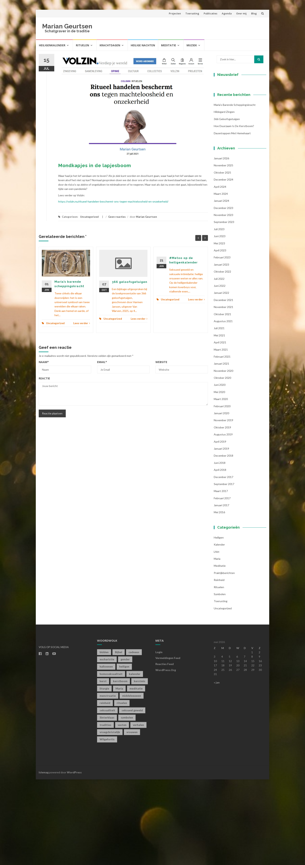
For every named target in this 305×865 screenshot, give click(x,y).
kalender (219, 630)
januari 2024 (221, 286)
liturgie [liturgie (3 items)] (104, 774)
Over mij (241, 13)
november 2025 (223, 251)
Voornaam (227, 126)
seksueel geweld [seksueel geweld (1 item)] (132, 795)
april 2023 (220, 336)
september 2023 (224, 307)
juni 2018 (219, 548)
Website (161, 362)
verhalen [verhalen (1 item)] (138, 810)
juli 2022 (219, 364)
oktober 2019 (222, 512)
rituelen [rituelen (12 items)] (122, 788)
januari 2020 (221, 498)
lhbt (216, 637)
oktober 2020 (222, 463)
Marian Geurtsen (67, 26)
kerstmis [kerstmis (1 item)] (139, 766)
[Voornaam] (238, 132)
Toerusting (192, 13)
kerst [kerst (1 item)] (103, 766)
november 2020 (223, 456)
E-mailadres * (229, 113)
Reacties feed (164, 749)
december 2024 (223, 265)
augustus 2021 (223, 406)
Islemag (44, 857)
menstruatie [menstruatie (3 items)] (108, 781)
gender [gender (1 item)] (125, 745)
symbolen (220, 679)
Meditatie (168, 45)
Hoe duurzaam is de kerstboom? (234, 211)
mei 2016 (219, 597)
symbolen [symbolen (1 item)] (127, 803)
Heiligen (219, 623)
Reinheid (219, 665)
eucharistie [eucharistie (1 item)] (107, 745)
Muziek (192, 45)
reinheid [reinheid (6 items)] (105, 788)
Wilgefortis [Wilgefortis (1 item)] (107, 824)
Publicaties (210, 13)
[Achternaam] (238, 145)
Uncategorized (89, 216)
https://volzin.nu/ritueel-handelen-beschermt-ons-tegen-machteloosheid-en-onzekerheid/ (113, 201)
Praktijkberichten (224, 658)
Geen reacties (117, 216)
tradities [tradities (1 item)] (105, 810)
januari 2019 (221, 534)
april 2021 (220, 428)
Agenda (227, 13)
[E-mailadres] (238, 119)
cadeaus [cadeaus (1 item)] (134, 737)
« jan (217, 768)
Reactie (44, 378)
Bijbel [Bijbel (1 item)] (118, 737)
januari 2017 (221, 590)
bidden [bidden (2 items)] (104, 737)
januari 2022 (221, 378)
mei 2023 (219, 328)
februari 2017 (222, 583)
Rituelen (82, 45)
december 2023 (223, 293)
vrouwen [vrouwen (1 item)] (132, 817)
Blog (254, 13)
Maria (217, 644)
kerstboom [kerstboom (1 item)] (120, 766)
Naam (44, 362)
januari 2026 (221, 243)
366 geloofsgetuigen (129, 282)
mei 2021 (219, 420)
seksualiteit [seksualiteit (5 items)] (107, 795)
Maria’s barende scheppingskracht (235, 190)
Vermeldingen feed (167, 743)
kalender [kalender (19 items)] (134, 759)
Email (102, 362)
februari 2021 (222, 442)
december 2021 (223, 385)
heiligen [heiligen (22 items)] (124, 752)
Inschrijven (238, 155)
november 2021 (223, 392)
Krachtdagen (110, 45)
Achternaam (228, 139)
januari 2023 (221, 350)
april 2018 (220, 555)
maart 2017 (221, 576)
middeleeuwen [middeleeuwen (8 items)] (131, 781)
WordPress (74, 857)
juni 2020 (219, 470)
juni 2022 (219, 371)
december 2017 (223, 562)
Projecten (175, 13)
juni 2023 (219, 321)
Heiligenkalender (52, 45)
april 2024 (220, 272)
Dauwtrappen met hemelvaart (232, 218)
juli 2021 (219, 413)
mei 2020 (219, 477)
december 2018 (223, 541)
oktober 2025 (222, 258)
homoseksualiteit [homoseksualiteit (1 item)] (111, 759)
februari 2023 (222, 343)
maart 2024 (221, 279)
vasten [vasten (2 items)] (122, 810)
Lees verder (81, 323)
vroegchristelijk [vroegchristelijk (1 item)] (110, 817)
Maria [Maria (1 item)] (119, 774)
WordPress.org (165, 755)
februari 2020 (222, 491)
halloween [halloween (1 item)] (106, 752)
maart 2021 (221, 435)
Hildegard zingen (224, 197)
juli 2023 (219, 314)
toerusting (220, 686)
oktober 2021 (222, 399)
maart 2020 (221, 484)
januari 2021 (221, 449)
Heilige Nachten (143, 45)
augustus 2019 (223, 520)
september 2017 (224, 569)
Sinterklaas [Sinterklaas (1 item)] (107, 803)
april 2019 (220, 527)
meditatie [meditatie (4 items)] (136, 774)
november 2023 (223, 300)
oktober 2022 (222, 357)
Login (158, 737)
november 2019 (223, 505)
